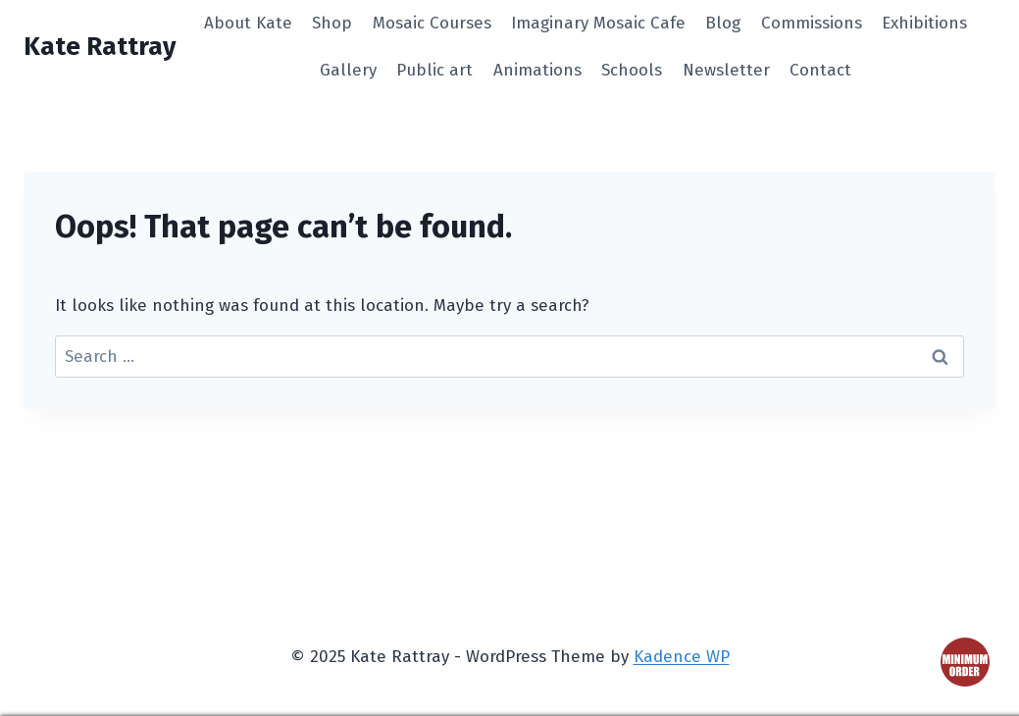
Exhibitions (924, 23)
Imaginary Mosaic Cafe (598, 23)
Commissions (811, 23)
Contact (820, 70)
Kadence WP (682, 656)
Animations (537, 70)
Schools (631, 70)
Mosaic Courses (432, 23)
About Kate (248, 23)
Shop (332, 23)
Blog (722, 23)
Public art (434, 70)
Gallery (348, 70)
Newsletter (726, 70)
